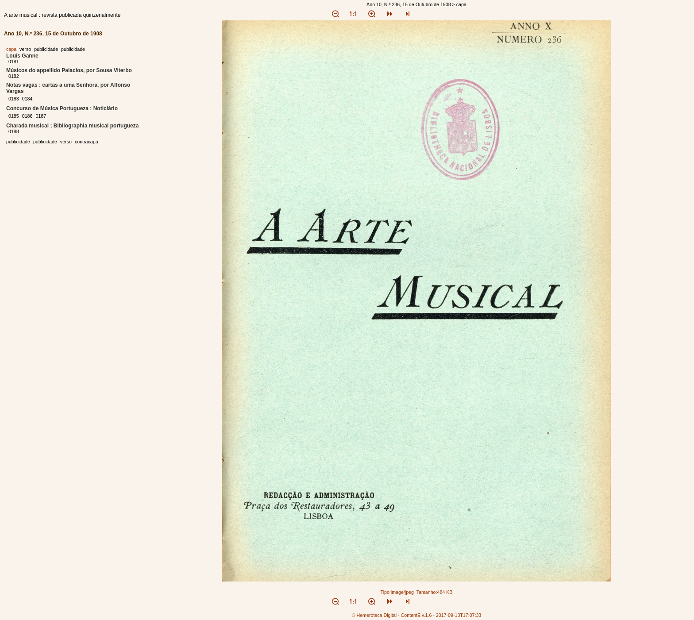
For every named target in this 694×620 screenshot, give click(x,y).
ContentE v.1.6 (416, 615)
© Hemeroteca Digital (374, 615)
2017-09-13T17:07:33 (459, 615)
